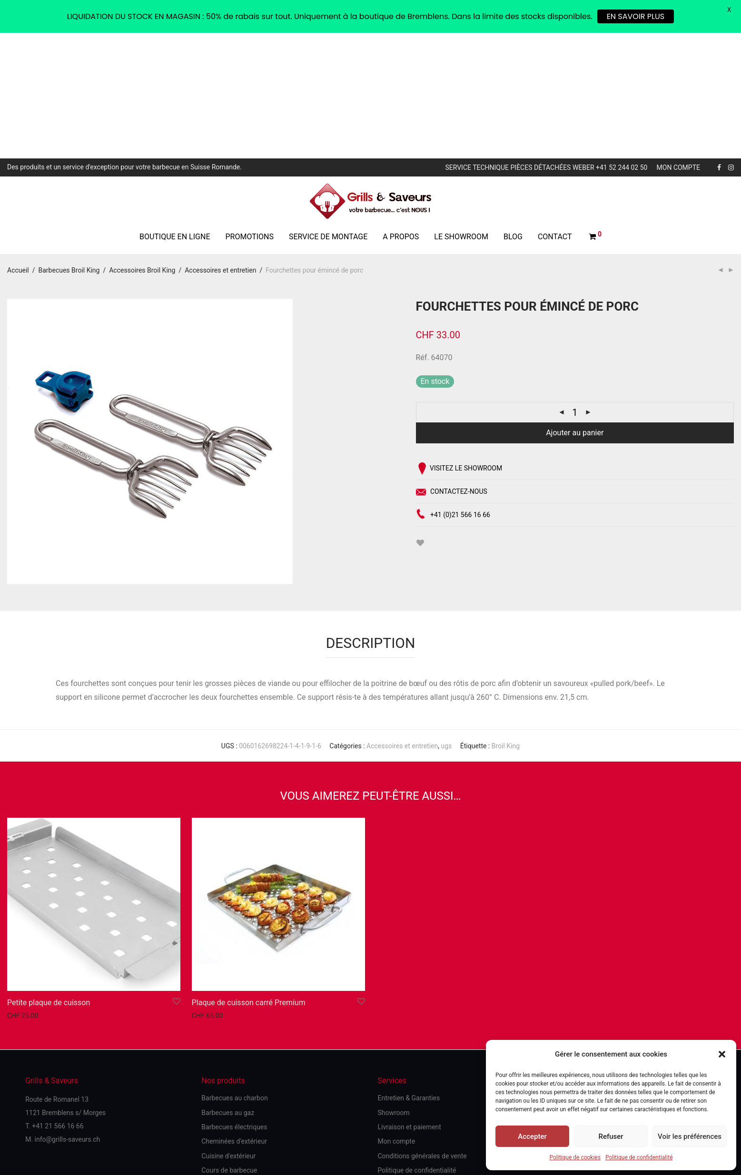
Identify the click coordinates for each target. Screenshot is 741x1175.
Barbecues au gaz (227, 987)
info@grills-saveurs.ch (67, 1014)
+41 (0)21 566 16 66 (453, 389)
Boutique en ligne (174, 111)
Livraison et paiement (409, 1001)
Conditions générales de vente (421, 1030)
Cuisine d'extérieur (228, 1030)
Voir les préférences (689, 1136)
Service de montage (328, 111)
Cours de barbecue (229, 1045)
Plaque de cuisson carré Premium (249, 876)
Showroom (393, 987)
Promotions (249, 111)
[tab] (370, 513)
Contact (555, 111)
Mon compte (678, 42)
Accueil (18, 144)
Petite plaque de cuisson (48, 876)
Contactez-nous (451, 367)
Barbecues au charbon (234, 973)
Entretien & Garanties (408, 973)
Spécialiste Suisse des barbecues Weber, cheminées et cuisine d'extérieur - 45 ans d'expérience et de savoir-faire (257, 1098)
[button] (722, 1054)
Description (370, 517)
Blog (513, 111)
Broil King (506, 621)
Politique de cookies (575, 1157)
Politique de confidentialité (639, 1157)
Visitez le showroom (459, 343)
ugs (446, 621)
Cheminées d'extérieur (234, 1016)
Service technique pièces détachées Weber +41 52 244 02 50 (546, 42)
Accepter (532, 1136)
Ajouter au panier (574, 307)
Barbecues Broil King (69, 144)
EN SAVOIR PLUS (636, 16)
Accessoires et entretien (220, 144)
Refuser (610, 1136)
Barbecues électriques (234, 1001)
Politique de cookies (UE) (44, 1098)
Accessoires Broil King (142, 144)
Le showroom (461, 111)
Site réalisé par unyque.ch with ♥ (370, 1126)
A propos (401, 111)
